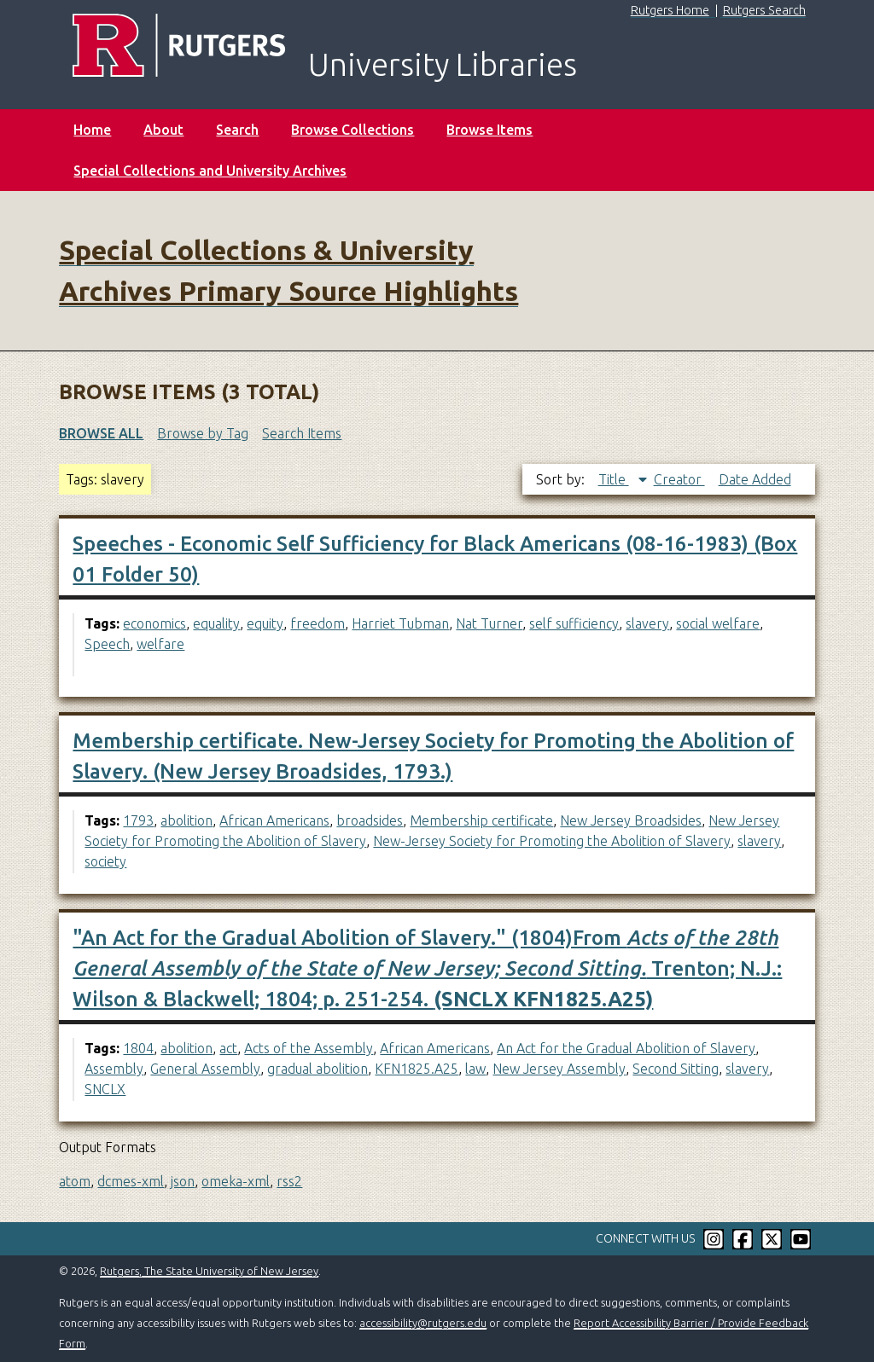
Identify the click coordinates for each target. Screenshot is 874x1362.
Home (92, 129)
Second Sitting (675, 1068)
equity (265, 623)
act (228, 1048)
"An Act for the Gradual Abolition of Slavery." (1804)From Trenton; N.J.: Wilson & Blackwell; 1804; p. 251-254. (427, 968)
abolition (186, 820)
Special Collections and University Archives (210, 170)
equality (216, 623)
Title (613, 479)
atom (74, 1181)
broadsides (369, 820)
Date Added (755, 479)
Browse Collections (352, 129)
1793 (138, 820)
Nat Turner (489, 623)
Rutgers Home (670, 10)
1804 (138, 1048)
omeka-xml (235, 1181)
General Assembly (205, 1068)
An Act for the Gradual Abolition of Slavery (626, 1048)
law (475, 1068)
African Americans (274, 820)
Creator (679, 479)
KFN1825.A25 (416, 1068)
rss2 (289, 1181)
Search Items (301, 433)
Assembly (113, 1068)
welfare (160, 644)
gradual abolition (317, 1068)
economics (154, 623)
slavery (647, 623)
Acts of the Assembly (308, 1048)
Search (237, 129)
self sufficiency (574, 623)
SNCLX (104, 1089)
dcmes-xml (130, 1181)
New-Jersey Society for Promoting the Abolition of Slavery (552, 841)
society (105, 861)
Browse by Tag (202, 433)
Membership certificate (481, 820)
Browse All (101, 433)
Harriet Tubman (400, 623)
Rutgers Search (764, 10)
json (183, 1181)
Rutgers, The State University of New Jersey (209, 1271)
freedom (317, 623)
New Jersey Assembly (559, 1068)
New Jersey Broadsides (631, 820)
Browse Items (489, 129)
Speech (107, 644)
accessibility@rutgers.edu (423, 1323)
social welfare (718, 623)
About (163, 129)
